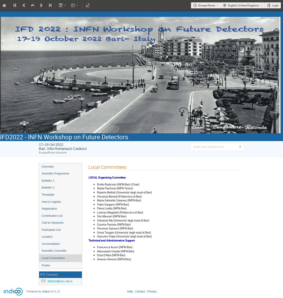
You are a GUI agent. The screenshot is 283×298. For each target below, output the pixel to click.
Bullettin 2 (48, 187)
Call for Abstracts (53, 222)
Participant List (51, 229)
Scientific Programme (55, 173)
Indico (46, 291)
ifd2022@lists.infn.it (60, 281)
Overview (48, 166)
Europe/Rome (206, 5)
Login (275, 5)
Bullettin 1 (48, 180)
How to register (51, 201)
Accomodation (51, 243)
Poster (46, 265)
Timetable (48, 194)
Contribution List (52, 215)
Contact (140, 291)
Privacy (152, 291)
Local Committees (53, 258)
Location (47, 236)
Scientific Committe (54, 250)
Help (130, 291)
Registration (49, 208)
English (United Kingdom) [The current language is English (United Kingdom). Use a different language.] (243, 5)
